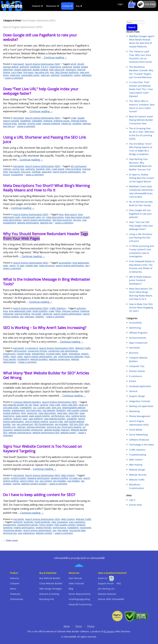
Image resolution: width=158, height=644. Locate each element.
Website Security (137, 474)
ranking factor (78, 415)
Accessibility (135, 322)
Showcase (15, 593)
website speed (68, 432)
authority (24, 66)
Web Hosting (135, 464)
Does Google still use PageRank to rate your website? (40, 37)
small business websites (70, 356)
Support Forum (106, 583)
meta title (73, 413)
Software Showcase (139, 439)
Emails (132, 381)
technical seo (53, 427)
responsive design (12, 530)
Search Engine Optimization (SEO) (42, 64)
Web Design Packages (50, 588)
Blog (71, 588)
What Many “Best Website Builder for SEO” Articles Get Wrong (46, 375)
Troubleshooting (137, 454)
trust (87, 356)
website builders (39, 359)
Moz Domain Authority (67, 72)
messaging (74, 353)
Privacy (91, 626)
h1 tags (20, 265)
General (133, 391)
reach (13, 356)
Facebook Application (140, 386)
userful (16, 483)
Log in (132, 499)
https (58, 311)
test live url (9, 126)
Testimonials (16, 599)
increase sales (53, 353)
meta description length (77, 217)
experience (55, 66)
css (34, 407)
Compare (14, 583)
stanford (55, 75)
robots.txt (66, 123)
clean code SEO (69, 404)
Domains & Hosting (49, 593)
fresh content (46, 524)
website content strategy (34, 483)
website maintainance (19, 432)
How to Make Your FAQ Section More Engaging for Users (141, 308)
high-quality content (77, 410)
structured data (77, 530)
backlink (40, 169)
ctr (43, 217)
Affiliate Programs (138, 332)
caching (44, 404)
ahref (73, 64)
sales (20, 356)
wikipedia (86, 75)
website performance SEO (46, 432)
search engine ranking (36, 421)
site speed (62, 530)
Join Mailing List (106, 588)
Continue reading (55, 57)
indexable (37, 120)
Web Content (68, 475)
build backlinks (42, 521)
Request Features (107, 593)
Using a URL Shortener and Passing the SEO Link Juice (44, 139)
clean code (54, 404)
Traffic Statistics (57, 308)
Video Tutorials (76, 583)
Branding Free (46, 599)
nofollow (36, 171)
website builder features (57, 429)
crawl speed (58, 169)
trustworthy (67, 75)
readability (73, 527)
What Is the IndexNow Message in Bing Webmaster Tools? (46, 281)
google (76, 66)
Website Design (137, 469)
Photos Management (139, 416)
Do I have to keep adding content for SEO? (39, 494)
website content (44, 533)
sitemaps (29, 316)
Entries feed (135, 504)
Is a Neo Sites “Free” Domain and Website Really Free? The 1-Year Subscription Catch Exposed (141, 89)
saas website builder (54, 418)
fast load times (33, 410)
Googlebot (25, 120)
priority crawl (34, 123)
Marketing (134, 411)
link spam (28, 72)
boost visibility (40, 311)
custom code (43, 407)
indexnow (8, 313)
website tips (46, 222)
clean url (83, 404)
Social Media (135, 429)
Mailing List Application (141, 406)
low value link (42, 72)
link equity (14, 171)
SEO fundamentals (44, 424)
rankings (7, 418)
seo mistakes (61, 424)
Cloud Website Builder (50, 583)
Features (14, 578)
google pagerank (22, 69)
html (23, 413)
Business (133, 352)
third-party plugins (71, 427)
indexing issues (62, 120)
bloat (36, 404)
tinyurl (6, 174)
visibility (39, 316)
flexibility (61, 410)
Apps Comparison (138, 342)
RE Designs (109, 631)
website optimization (28, 222)
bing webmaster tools (20, 311)
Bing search (71, 214)
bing (61, 214)
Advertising (135, 327)
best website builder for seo (17, 404)
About (67, 626)
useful (77, 75)
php (68, 415)
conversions (9, 353)
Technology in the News (141, 444)
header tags (32, 265)
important (71, 69)
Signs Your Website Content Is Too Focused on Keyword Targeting (42, 448)
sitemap (86, 123)
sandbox (76, 123)
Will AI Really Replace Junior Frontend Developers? (140, 280)
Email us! (102, 578)
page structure (46, 265)
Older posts (10, 540)
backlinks (35, 66)
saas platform (36, 418)
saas (25, 418)
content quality (18, 478)
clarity (12, 265)
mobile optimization (24, 527)
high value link (56, 69)
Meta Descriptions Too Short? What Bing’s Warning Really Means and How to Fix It (46, 188)
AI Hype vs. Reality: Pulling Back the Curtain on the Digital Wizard (141, 178)
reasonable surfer (30, 75)
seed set (45, 75)
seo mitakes (73, 480)
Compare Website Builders (27, 402)
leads (64, 353)
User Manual (75, 578)
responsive (85, 527)
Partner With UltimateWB (111, 599)
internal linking (79, 120)
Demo (13, 588)
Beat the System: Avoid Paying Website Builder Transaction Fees (141, 120)
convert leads (24, 353)
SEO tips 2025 (76, 424)
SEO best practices (62, 219)
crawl (73, 117)
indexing (47, 120)
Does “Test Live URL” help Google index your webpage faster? (40, 91)
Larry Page (16, 72)
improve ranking (70, 311)
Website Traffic (83, 348)
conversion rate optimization (63, 350)
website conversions (59, 359)
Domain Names (137, 371)
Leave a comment (14, 77)
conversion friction (37, 350)
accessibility (65, 262)
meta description (55, 217)
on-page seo (75, 478)
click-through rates (31, 217)
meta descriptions (12, 219)
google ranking (40, 69)
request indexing (51, 123)
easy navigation (77, 521)
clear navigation (59, 521)
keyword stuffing (59, 478)
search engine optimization (67, 171)
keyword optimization (38, 478)
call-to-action (20, 350)
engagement (38, 353)
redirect (17, 418)
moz (52, 72)
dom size (56, 407)
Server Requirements (80, 593)
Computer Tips (136, 366)
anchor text (18, 169)
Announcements (137, 337)
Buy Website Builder (49, 578)
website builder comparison (28, 429)
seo (84, 171)
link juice (25, 171)
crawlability (26, 407)
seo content (46, 480)
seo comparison (25, 424)
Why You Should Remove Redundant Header (45, 236)
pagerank (15, 75)
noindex (22, 123)
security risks (56, 421)
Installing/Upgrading (79, 599)
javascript (32, 413)
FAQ (119, 583)
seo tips (77, 219)
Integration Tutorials (139, 401)
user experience (26, 533)
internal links (10, 123)
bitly (48, 169)
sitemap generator (36, 427)
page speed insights (39, 415)
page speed (22, 415)
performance (57, 415)
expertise (67, 66)
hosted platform (11, 413)
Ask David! (18, 64)
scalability (72, 418)
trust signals (9, 359)
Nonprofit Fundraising (80, 604)
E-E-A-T (44, 66)
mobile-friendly (44, 527)
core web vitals (11, 407)
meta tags (62, 413)
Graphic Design (137, 396)
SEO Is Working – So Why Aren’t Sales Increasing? (44, 327)
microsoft (36, 313)
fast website (49, 410)
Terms (78, 626)
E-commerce (31, 348)
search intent (27, 480)
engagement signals (27, 524)
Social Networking (138, 434)
